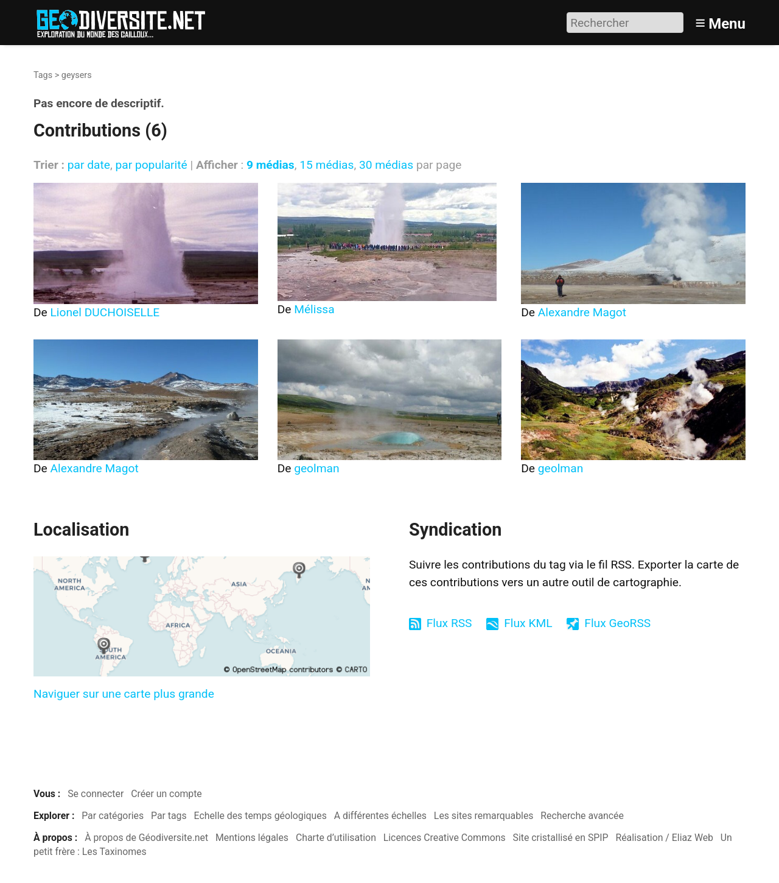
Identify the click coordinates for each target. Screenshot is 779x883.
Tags (42, 75)
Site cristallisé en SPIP (561, 837)
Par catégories (113, 815)
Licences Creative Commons (444, 837)
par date (89, 165)
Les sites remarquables (484, 815)
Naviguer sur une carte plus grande (123, 694)
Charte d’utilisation (336, 837)
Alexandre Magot (582, 312)
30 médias (386, 165)
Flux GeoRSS (617, 623)
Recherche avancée (582, 815)
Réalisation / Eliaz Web (664, 837)
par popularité (151, 165)
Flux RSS (449, 623)
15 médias (326, 165)
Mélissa (314, 309)
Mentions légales (251, 837)
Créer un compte (166, 794)
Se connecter (96, 794)
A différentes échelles (380, 815)
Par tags (169, 815)
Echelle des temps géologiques (260, 815)
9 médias (270, 165)
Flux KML (528, 623)
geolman (316, 468)
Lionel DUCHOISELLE (105, 312)
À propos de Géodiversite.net (146, 837)
